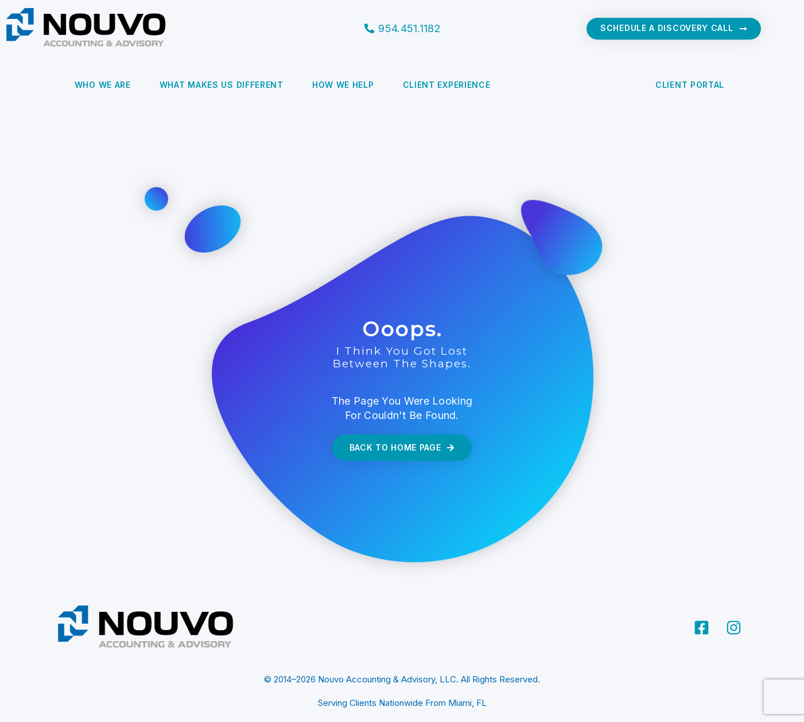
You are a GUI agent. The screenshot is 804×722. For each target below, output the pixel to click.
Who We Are (103, 85)
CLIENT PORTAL (689, 85)
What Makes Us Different (221, 85)
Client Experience (447, 85)
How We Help (343, 85)
